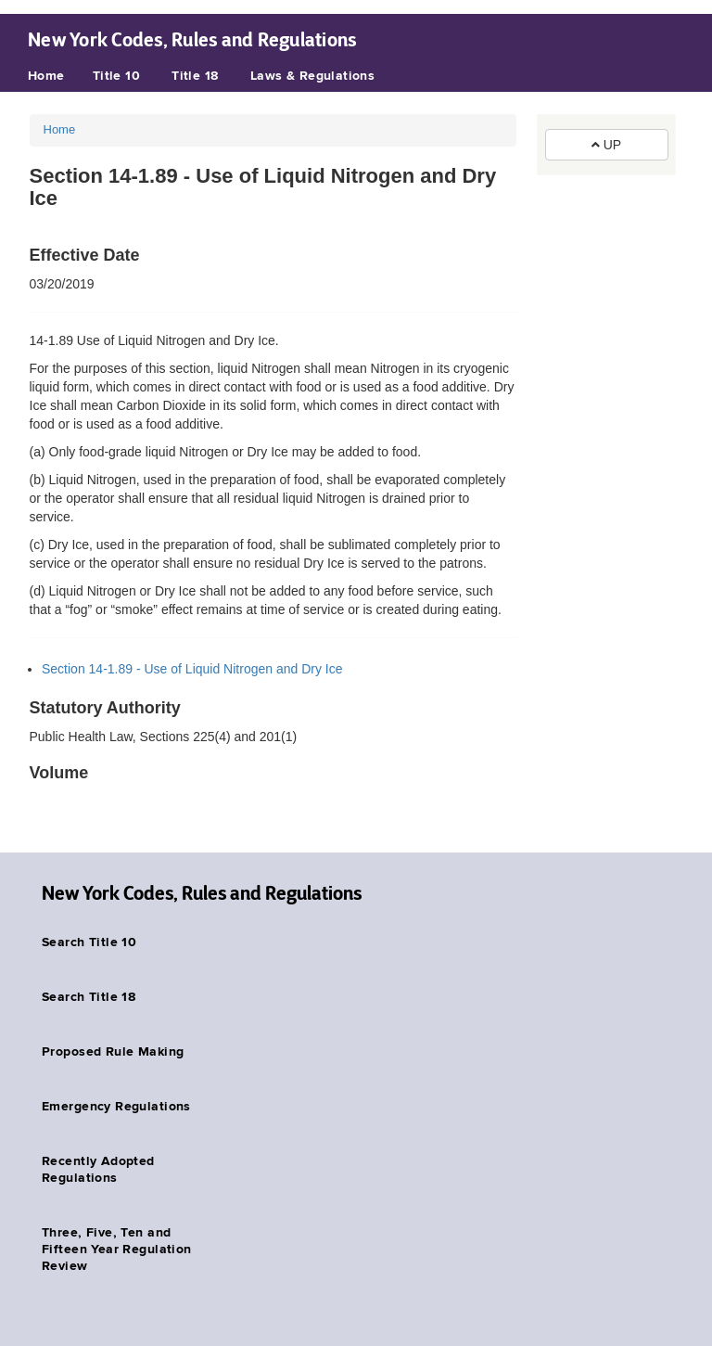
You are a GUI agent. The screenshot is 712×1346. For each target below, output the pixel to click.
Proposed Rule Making (113, 1051)
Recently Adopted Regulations (98, 1170)
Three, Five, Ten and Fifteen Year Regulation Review (117, 1249)
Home (46, 76)
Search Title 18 (88, 997)
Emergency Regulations (116, 1106)
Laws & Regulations (312, 76)
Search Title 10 (89, 942)
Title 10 (116, 76)
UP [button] (606, 144)
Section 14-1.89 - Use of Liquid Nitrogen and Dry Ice (192, 668)
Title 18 (195, 76)
